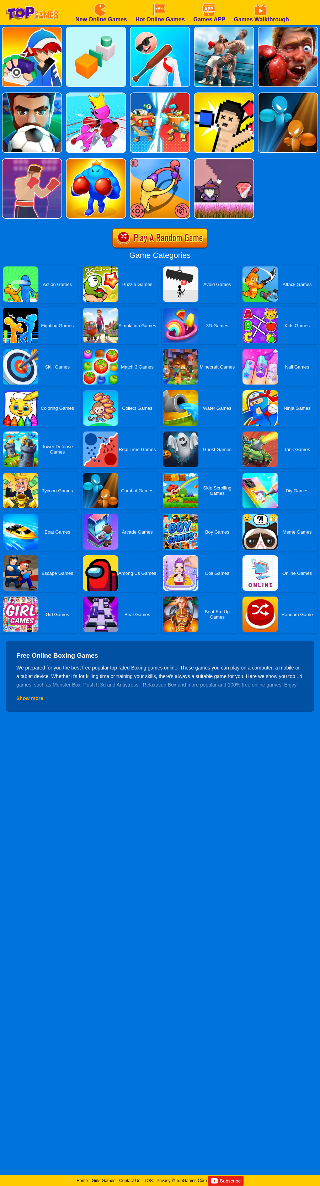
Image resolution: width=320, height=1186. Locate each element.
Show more (29, 698)
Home (82, 1180)
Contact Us (129, 1180)
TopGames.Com (191, 1180)
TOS (148, 1180)
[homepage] (32, 2)
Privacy (163, 1180)
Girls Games (104, 1180)
